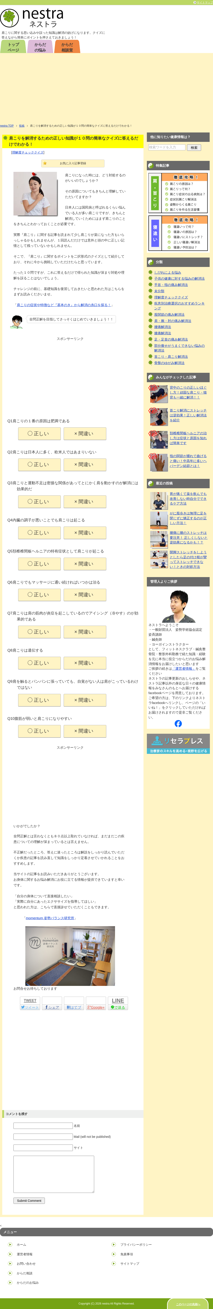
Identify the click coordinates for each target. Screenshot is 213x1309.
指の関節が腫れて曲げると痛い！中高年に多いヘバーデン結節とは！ (188, 461)
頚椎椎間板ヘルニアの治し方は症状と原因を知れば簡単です (188, 438)
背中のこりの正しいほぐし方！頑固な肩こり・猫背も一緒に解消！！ (188, 392)
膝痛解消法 (162, 333)
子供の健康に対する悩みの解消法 (179, 278)
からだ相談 (25, 1273)
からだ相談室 (67, 47)
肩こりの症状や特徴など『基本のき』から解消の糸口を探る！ (64, 305)
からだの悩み (40, 47)
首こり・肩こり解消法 (171, 356)
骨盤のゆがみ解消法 (169, 363)
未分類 (159, 291)
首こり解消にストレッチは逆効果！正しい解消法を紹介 (188, 415)
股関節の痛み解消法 (169, 314)
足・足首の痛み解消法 (171, 339)
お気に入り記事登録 (73, 163)
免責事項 (126, 1254)
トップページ (13, 47)
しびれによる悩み (167, 272)
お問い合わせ (26, 1263)
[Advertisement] (106, 90)
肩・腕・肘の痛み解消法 (172, 321)
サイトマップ (129, 1263)
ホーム (21, 1244)
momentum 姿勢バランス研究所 (50, 918)
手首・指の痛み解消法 (171, 285)
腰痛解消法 (162, 327)
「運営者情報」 (184, 668)
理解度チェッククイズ (27, 152)
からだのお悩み (28, 1282)
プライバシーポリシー (136, 1244)
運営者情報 (25, 1254)
